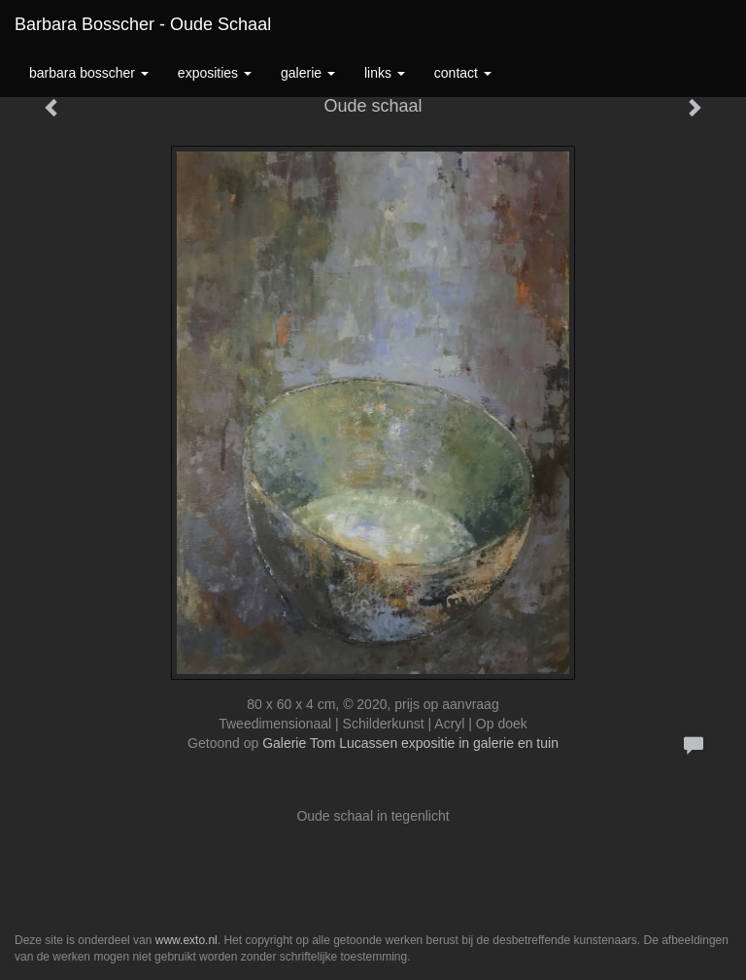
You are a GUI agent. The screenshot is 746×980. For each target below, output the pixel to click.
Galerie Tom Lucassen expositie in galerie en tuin (410, 743)
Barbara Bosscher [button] (89, 73)
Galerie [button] (308, 73)
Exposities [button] (215, 73)
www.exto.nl (186, 940)
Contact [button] (463, 73)
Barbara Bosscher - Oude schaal (143, 24)
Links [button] (384, 73)
